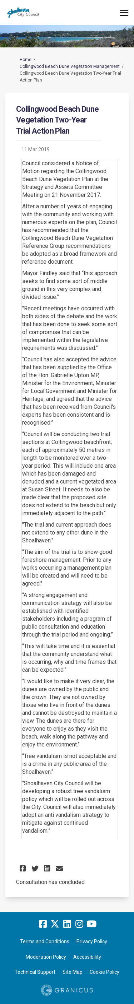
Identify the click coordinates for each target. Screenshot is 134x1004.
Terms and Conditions (44, 941)
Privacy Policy (91, 941)
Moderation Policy (46, 957)
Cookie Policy (104, 972)
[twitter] (55, 924)
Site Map (73, 972)
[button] (24, 868)
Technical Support (35, 972)
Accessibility (87, 957)
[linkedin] (67, 924)
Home (25, 59)
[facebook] (43, 924)
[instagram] (79, 924)
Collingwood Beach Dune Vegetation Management (70, 66)
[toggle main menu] (124, 12)
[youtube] (91, 924)
